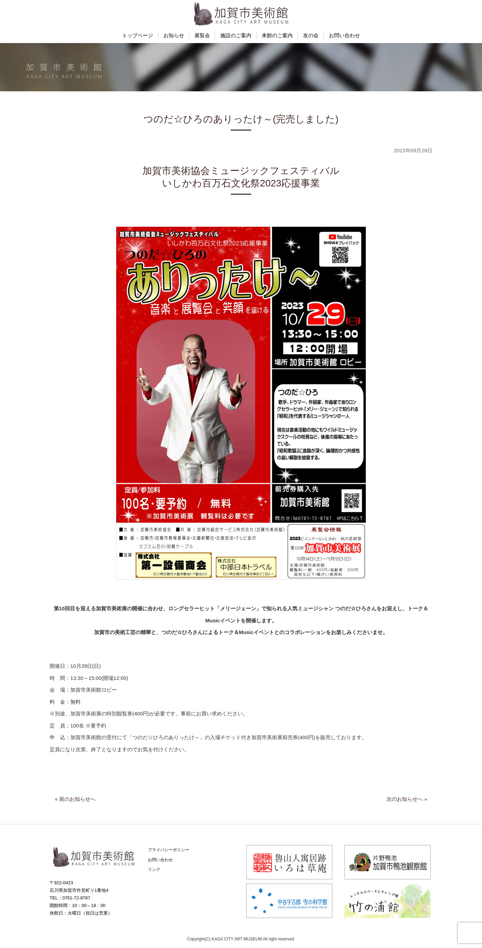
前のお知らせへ (77, 799)
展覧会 (202, 35)
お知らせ (173, 35)
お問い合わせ (344, 35)
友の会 (311, 35)
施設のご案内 (235, 35)
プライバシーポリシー (168, 849)
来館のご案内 (277, 35)
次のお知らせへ (404, 799)
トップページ (137, 35)
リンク (154, 869)
